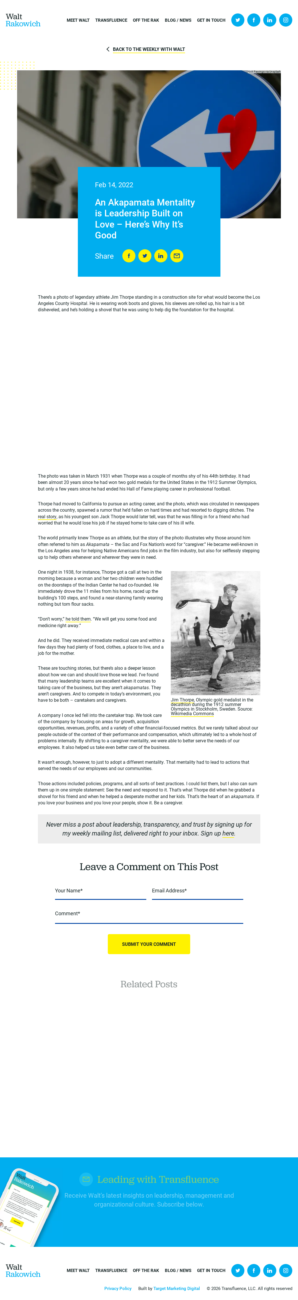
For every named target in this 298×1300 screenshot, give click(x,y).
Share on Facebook (128, 255)
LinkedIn (269, 20)
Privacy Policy (117, 1288)
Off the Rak (146, 20)
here (228, 833)
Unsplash (275, 71)
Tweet (144, 255)
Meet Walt (78, 20)
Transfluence (111, 20)
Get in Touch (211, 20)
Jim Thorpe (182, 700)
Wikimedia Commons (192, 713)
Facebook (253, 20)
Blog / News (178, 20)
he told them (78, 619)
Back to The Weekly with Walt (149, 49)
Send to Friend (176, 255)
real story (47, 516)
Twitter (237, 20)
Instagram (285, 20)
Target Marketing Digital (176, 1288)
